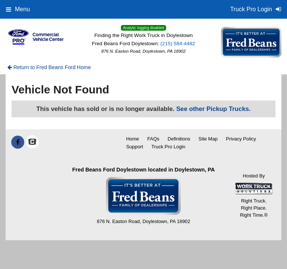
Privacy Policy (241, 139)
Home (132, 139)
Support (134, 146)
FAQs (153, 139)
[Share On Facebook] (17, 142)
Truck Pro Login (168, 146)
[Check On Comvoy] (32, 142)
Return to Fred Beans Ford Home (49, 67)
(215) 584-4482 (177, 43)
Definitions (179, 139)
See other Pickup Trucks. (213, 108)
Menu (18, 9)
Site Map (208, 139)
